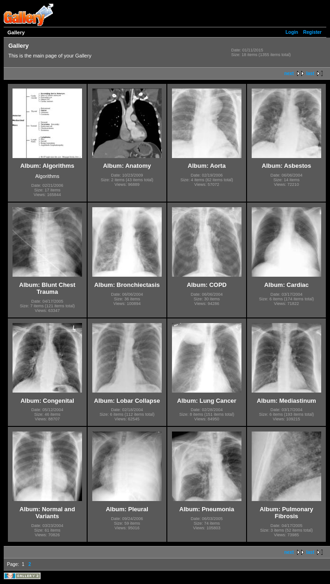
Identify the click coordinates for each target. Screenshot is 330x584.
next (289, 73)
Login (292, 32)
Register (312, 32)
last (310, 73)
